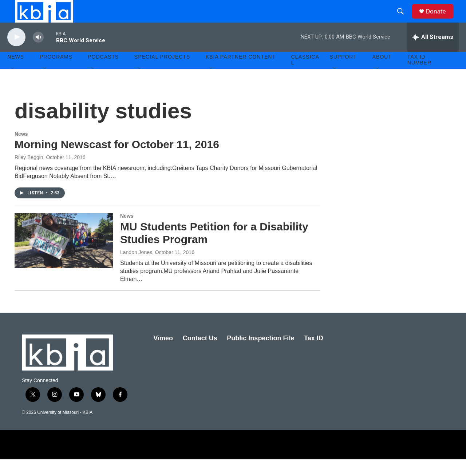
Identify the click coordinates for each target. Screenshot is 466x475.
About (382, 73)
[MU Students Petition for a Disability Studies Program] (64, 256)
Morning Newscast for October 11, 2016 (117, 160)
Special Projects (162, 73)
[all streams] (433, 52)
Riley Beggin (29, 173)
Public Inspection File (260, 353)
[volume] (38, 53)
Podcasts (103, 73)
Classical (305, 76)
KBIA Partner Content (241, 73)
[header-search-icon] (404, 19)
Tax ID (313, 353)
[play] (16, 53)
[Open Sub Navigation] (13, 84)
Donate (440, 19)
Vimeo (163, 353)
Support (342, 73)
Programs (56, 73)
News (21, 150)
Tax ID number (419, 76)
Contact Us (200, 353)
